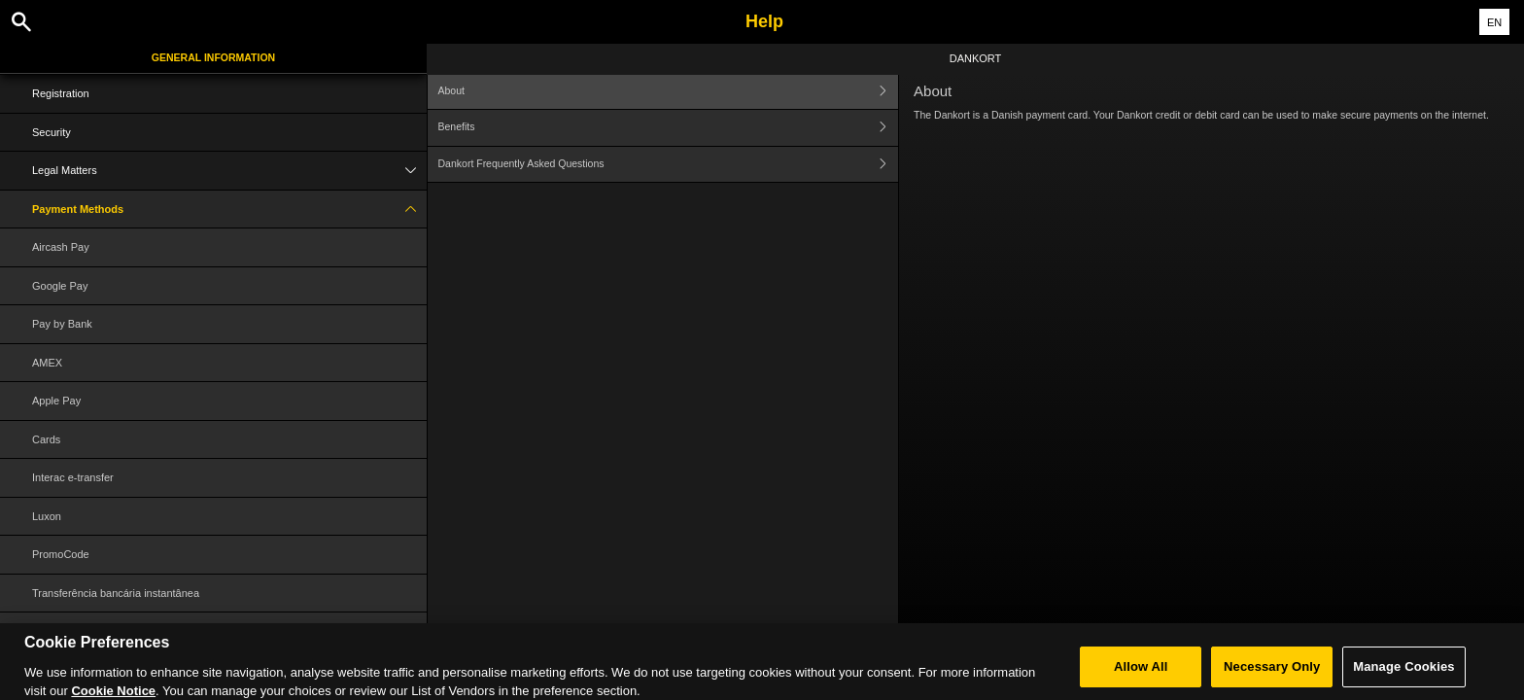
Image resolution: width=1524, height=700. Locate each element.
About (668, 91)
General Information (213, 57)
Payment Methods (229, 209)
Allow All (1141, 676)
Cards (46, 439)
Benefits (668, 128)
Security (51, 132)
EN (1494, 22)
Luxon (46, 516)
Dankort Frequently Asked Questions (668, 165)
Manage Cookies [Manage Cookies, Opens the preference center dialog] (1403, 676)
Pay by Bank (62, 324)
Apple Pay (56, 400)
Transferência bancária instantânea (115, 593)
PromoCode (60, 554)
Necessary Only (1272, 676)
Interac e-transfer (73, 477)
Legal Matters (229, 171)
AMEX (47, 362)
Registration (60, 93)
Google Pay (59, 286)
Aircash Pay (60, 247)
